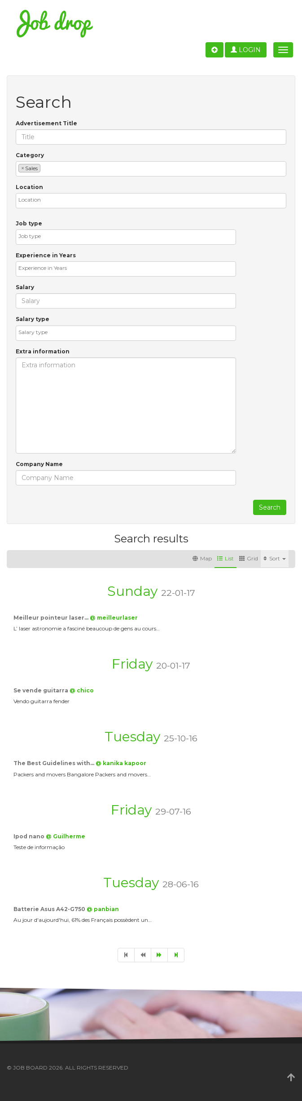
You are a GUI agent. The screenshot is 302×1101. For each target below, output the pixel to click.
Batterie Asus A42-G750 (50, 909)
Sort (274, 558)
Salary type (32, 319)
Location (29, 187)
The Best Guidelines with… (54, 763)
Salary (25, 287)
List (225, 558)
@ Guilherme (65, 836)
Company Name (39, 464)
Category (30, 155)
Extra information (43, 351)
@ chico (82, 690)
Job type (29, 223)
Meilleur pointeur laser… (51, 617)
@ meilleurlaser (114, 617)
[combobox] (151, 168)
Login (246, 50)
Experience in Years (46, 255)
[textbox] (45, 168)
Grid (248, 558)
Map (202, 558)
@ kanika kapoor (121, 763)
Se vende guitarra (41, 690)
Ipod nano (29, 836)
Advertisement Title (46, 123)
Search (269, 507)
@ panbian (103, 909)
